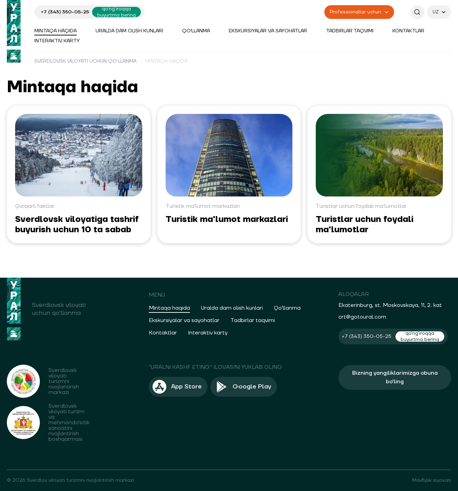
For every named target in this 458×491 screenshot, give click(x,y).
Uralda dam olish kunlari (129, 31)
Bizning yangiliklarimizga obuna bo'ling (395, 377)
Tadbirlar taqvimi (349, 31)
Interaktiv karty (57, 41)
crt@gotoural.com (362, 316)
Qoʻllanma (196, 31)
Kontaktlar (408, 31)
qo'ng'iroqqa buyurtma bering (116, 12)
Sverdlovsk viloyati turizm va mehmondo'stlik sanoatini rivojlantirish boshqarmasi (69, 422)
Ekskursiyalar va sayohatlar (268, 31)
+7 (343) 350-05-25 (65, 12)
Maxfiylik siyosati (431, 480)
